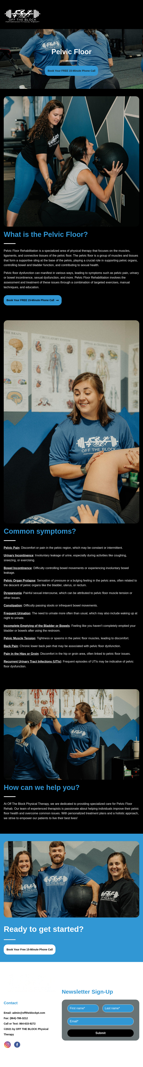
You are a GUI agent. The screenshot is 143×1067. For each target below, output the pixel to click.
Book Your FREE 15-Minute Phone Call (71, 70)
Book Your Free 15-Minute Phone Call (30, 949)
